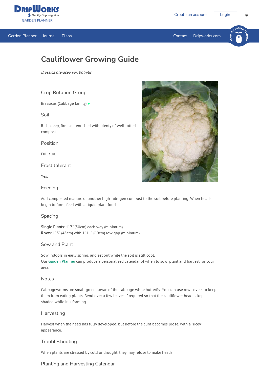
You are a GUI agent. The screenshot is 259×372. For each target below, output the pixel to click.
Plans (67, 36)
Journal (49, 36)
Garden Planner (22, 36)
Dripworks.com (207, 36)
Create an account (190, 14)
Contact (180, 36)
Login (225, 14)
